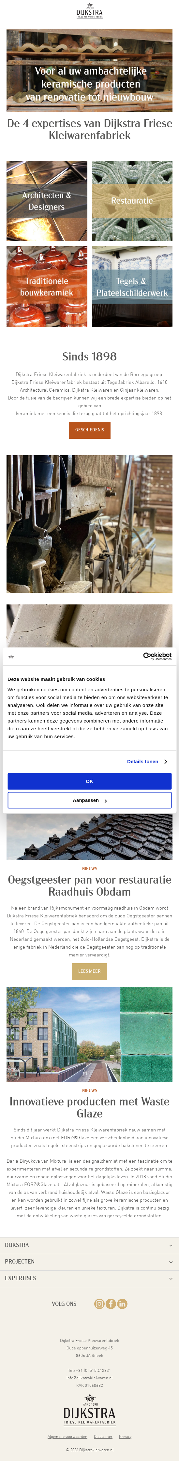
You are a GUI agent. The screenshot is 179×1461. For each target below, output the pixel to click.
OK (89, 781)
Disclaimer (103, 1436)
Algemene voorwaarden (67, 1436)
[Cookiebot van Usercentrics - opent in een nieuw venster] (143, 656)
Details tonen (142, 761)
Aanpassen (90, 800)
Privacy (125, 1436)
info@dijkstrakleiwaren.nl (90, 1377)
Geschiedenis (89, 430)
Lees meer (89, 971)
